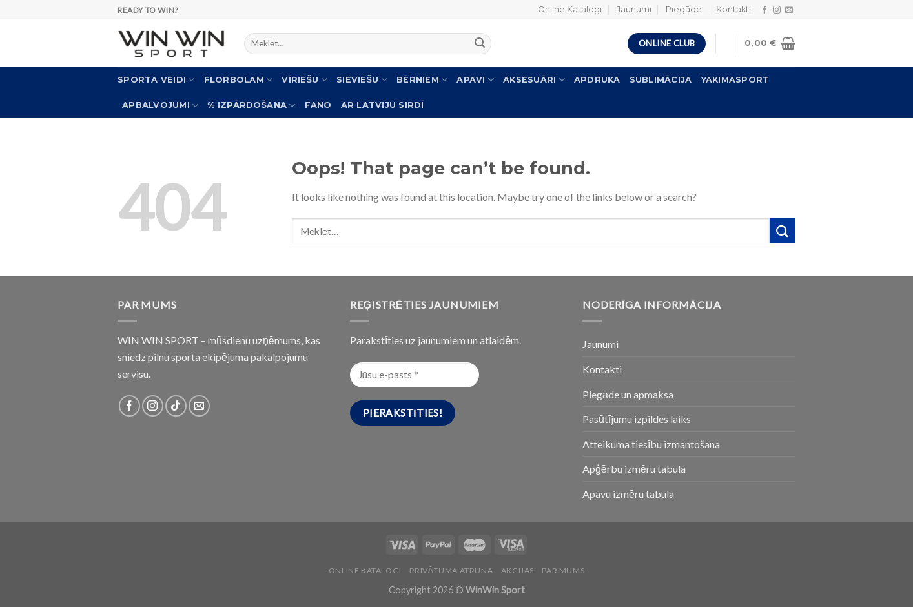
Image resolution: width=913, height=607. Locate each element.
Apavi (475, 80)
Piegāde (684, 9)
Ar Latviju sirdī (382, 105)
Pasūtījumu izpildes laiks (636, 419)
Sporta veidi (156, 80)
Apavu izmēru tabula (628, 494)
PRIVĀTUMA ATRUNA (451, 570)
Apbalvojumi (160, 105)
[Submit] (782, 230)
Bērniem (421, 80)
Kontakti (733, 9)
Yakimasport (735, 80)
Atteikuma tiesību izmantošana (651, 444)
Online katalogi (365, 570)
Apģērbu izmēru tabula (634, 468)
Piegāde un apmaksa (627, 394)
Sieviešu (361, 80)
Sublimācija (661, 80)
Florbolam (238, 80)
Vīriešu (304, 80)
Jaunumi (634, 9)
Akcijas (517, 570)
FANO (318, 105)
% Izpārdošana (251, 105)
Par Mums (563, 570)
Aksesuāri (534, 80)
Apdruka (597, 80)
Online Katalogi (570, 9)
